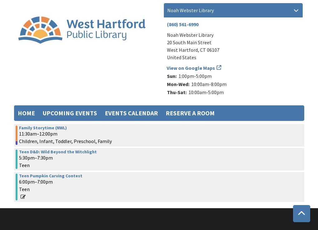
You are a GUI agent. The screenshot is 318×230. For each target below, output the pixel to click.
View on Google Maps (191, 68)
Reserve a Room (190, 113)
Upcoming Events (70, 113)
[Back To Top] (301, 213)
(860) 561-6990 (182, 24)
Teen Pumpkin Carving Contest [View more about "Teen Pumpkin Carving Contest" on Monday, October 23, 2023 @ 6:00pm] (50, 176)
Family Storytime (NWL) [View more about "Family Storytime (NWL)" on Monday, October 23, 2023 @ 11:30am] (43, 128)
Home (26, 113)
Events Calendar (131, 113)
